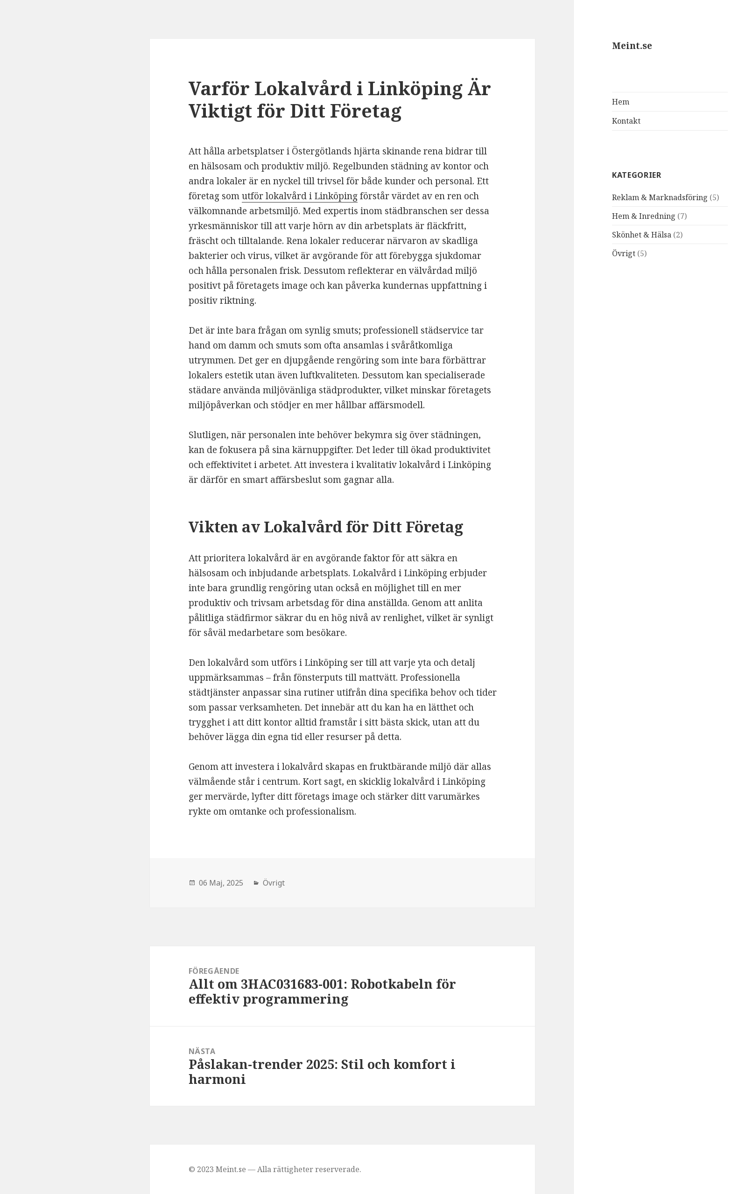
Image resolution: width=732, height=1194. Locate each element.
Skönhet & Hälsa (568, 235)
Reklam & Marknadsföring (587, 197)
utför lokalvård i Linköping (227, 196)
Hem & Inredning (571, 216)
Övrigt (551, 253)
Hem (547, 102)
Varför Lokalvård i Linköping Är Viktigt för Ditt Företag (267, 99)
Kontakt (553, 121)
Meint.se (559, 46)
